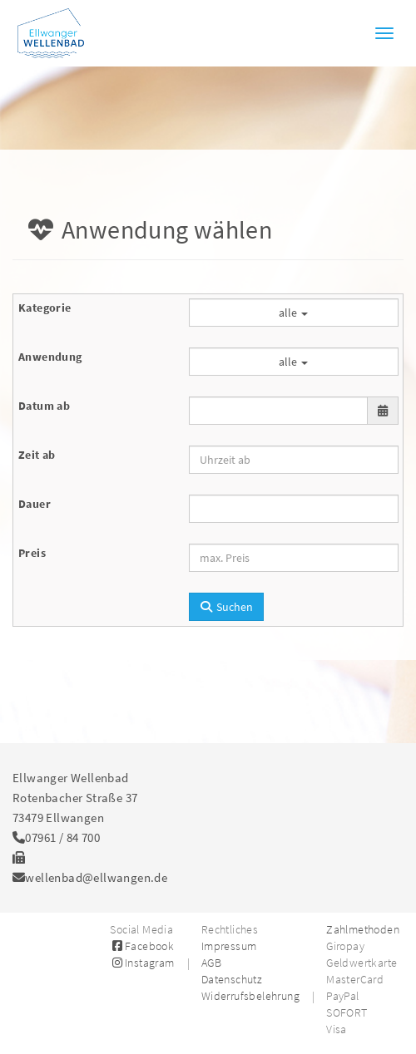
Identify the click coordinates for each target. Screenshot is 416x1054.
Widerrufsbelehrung (250, 995)
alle (293, 312)
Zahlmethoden (362, 929)
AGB (211, 962)
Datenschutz (231, 979)
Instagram (142, 962)
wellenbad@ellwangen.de (96, 877)
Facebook (142, 945)
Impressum (229, 945)
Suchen (227, 606)
